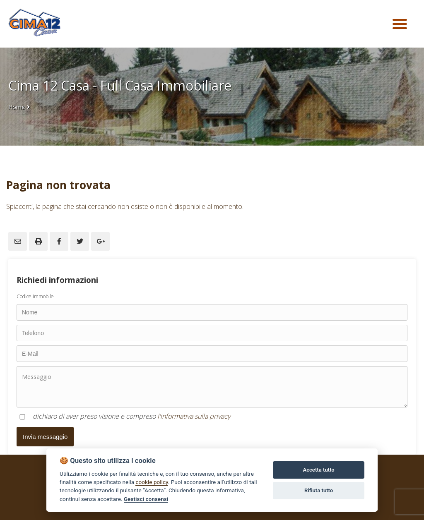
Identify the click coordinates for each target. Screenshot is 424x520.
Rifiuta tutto (318, 490)
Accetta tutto (318, 470)
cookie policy (151, 482)
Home (16, 107)
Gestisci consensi (146, 499)
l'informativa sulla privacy (193, 416)
